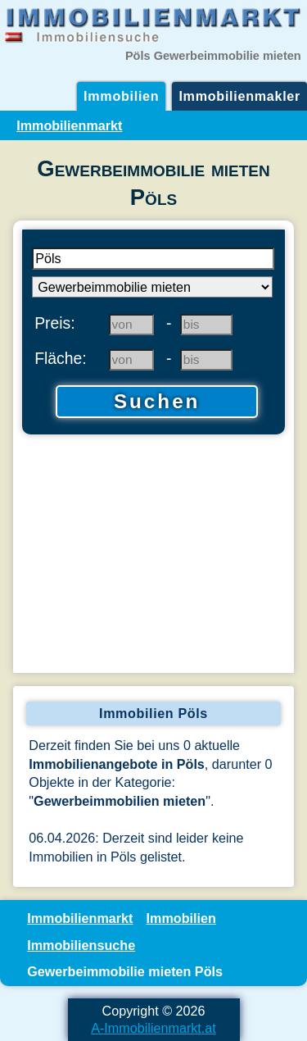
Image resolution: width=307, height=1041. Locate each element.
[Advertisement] (153, 556)
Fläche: (60, 358)
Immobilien (121, 96)
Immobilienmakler (239, 96)
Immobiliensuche (81, 945)
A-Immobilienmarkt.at (153, 1028)
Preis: (54, 323)
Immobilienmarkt (69, 125)
